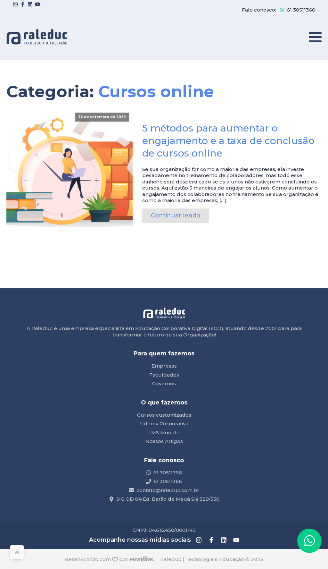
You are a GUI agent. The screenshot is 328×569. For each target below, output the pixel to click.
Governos (164, 383)
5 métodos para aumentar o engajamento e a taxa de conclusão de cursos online (228, 140)
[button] (309, 541)
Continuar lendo (175, 215)
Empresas (164, 366)
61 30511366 (301, 10)
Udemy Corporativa (164, 423)
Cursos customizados (164, 415)
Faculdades (164, 375)
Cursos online (156, 91)
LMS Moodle (164, 432)
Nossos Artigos (164, 441)
